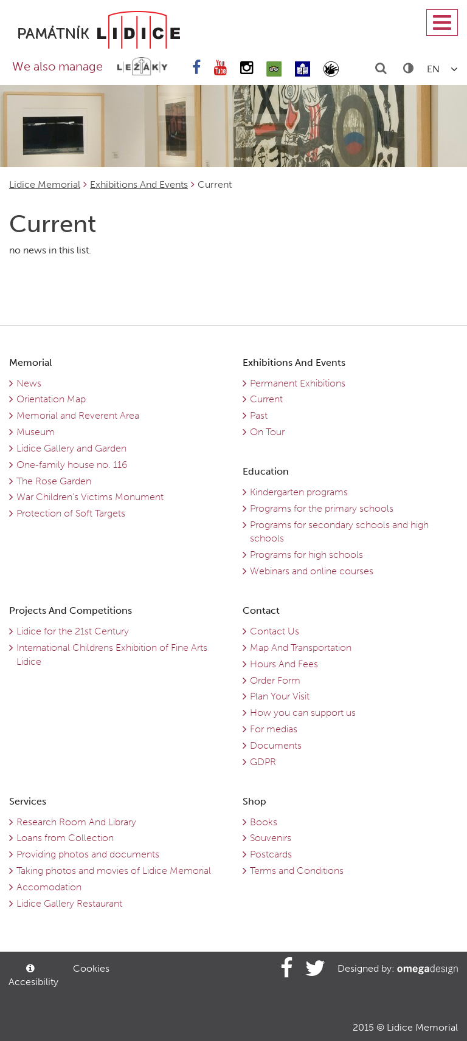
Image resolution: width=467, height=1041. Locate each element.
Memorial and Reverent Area (77, 415)
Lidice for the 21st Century (72, 631)
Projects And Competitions (70, 610)
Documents (276, 745)
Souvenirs (270, 837)
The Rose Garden (53, 481)
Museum (35, 432)
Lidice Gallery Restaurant (69, 903)
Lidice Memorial (44, 184)
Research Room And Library (76, 822)
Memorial (30, 362)
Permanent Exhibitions (297, 383)
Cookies (91, 968)
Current (266, 399)
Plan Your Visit (280, 696)
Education (266, 471)
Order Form (275, 680)
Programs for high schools (306, 554)
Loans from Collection (65, 837)
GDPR (263, 762)
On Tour (267, 432)
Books (263, 822)
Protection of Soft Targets (70, 513)
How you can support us (303, 712)
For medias (273, 729)
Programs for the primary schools (321, 508)
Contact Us (274, 631)
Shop (254, 801)
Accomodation (48, 887)
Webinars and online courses (311, 571)
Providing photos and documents (87, 854)
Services (27, 801)
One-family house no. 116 (71, 464)
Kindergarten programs (299, 492)
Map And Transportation (300, 647)
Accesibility (32, 976)
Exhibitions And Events (139, 184)
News (28, 383)
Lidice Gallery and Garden (71, 448)
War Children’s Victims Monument (90, 497)
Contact (261, 610)
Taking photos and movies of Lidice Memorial (113, 870)
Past (259, 415)
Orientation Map (51, 399)
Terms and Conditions (297, 870)
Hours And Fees (284, 664)
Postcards (271, 854)
